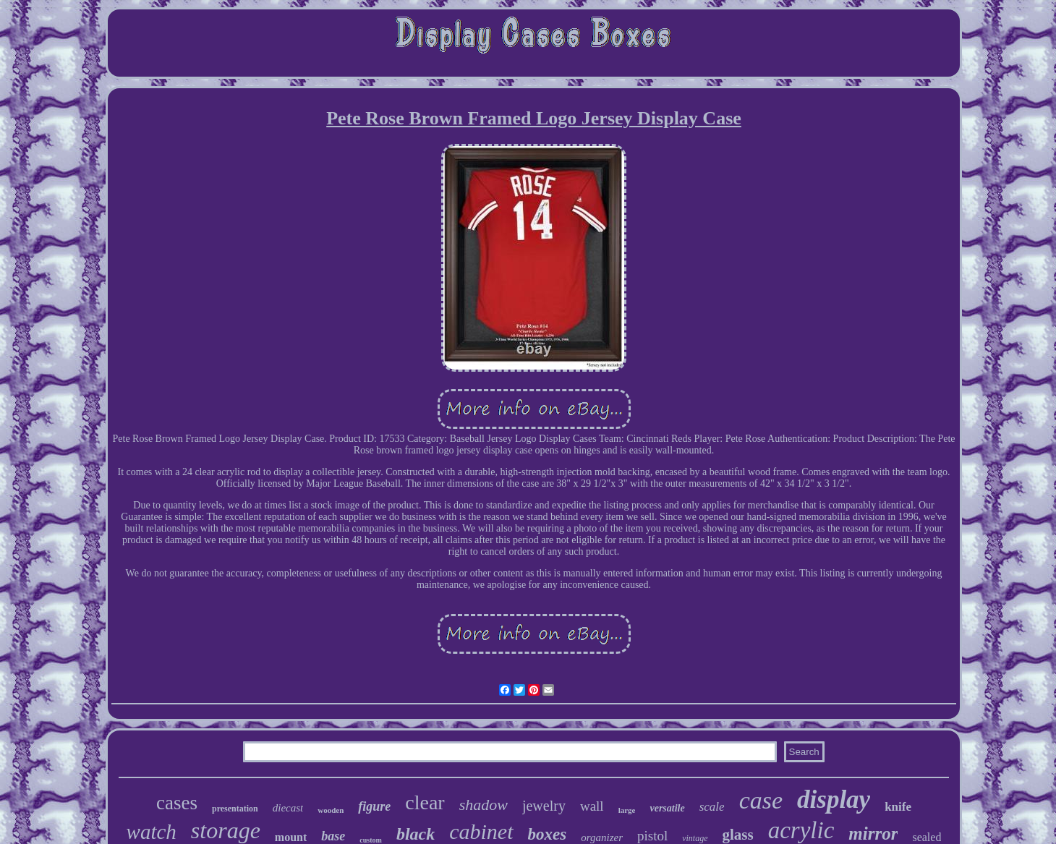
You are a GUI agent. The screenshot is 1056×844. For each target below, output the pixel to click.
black (415, 833)
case (761, 800)
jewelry (544, 806)
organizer (602, 837)
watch (151, 831)
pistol (652, 835)
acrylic (801, 830)
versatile (667, 808)
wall (592, 806)
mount (291, 837)
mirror (873, 833)
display (833, 799)
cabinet (481, 831)
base (333, 836)
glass (738, 834)
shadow (483, 805)
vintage (694, 838)
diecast (288, 808)
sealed (926, 837)
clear (424, 802)
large (627, 810)
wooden (331, 810)
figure (374, 806)
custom (370, 840)
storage (225, 830)
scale (712, 807)
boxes (547, 834)
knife (898, 807)
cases (176, 803)
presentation (235, 808)
